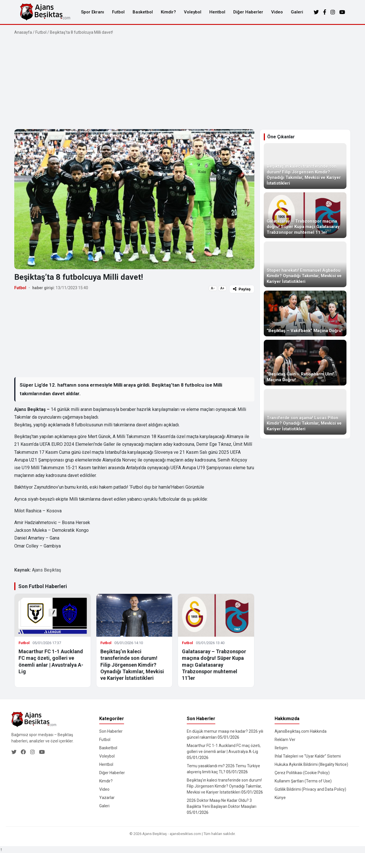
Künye (280, 797)
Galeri (297, 12)
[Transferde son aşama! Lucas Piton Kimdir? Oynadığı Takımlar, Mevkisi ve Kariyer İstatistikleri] (305, 412)
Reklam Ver (285, 739)
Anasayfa (23, 32)
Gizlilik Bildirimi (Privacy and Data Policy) (310, 789)
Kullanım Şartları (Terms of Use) (303, 781)
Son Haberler (111, 731)
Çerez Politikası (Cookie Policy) (302, 772)
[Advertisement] (182, 82)
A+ (222, 288)
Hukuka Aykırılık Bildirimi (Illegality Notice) (311, 764)
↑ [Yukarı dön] (1, 849)
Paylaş (242, 289)
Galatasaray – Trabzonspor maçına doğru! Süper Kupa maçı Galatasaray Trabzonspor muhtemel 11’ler (214, 664)
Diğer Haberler (248, 12)
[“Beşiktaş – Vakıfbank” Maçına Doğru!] (305, 313)
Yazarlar (107, 797)
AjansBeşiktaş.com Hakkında (301, 731)
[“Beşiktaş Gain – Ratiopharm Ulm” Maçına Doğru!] (305, 362)
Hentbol (217, 12)
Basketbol (143, 12)
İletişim (281, 748)
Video (277, 12)
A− (213, 288)
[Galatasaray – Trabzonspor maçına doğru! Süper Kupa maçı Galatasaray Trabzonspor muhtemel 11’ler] (305, 215)
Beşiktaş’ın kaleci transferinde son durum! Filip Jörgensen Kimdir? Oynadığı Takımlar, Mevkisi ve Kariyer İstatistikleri (132, 664)
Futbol (118, 12)
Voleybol (192, 12)
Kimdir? (168, 12)
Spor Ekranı (92, 12)
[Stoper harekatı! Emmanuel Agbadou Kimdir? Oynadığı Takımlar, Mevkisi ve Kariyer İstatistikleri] (305, 264)
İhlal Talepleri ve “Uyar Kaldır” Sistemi (308, 756)
